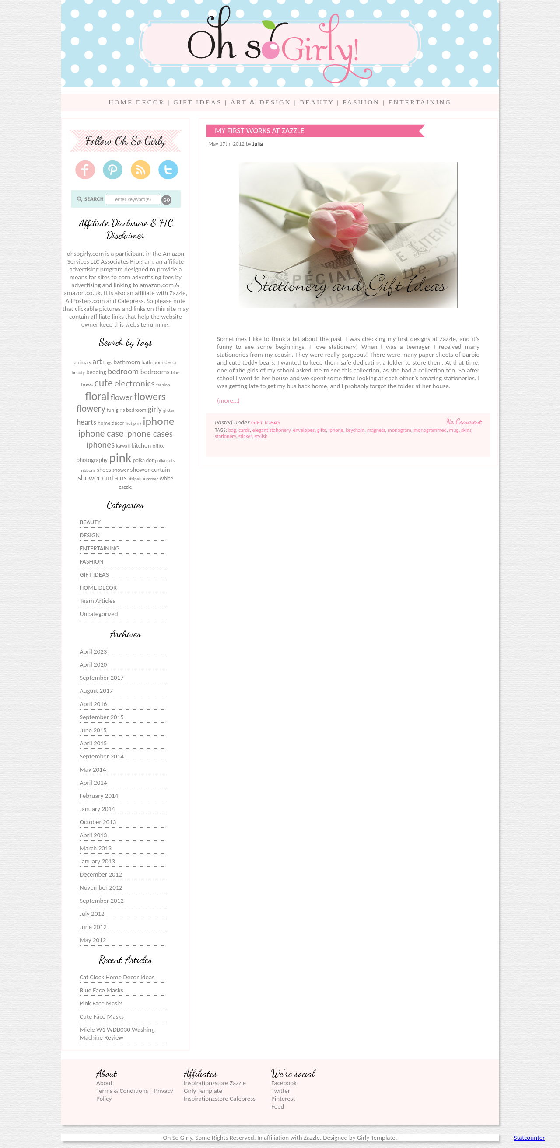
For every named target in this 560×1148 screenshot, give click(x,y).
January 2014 (97, 809)
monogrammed (430, 430)
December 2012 (101, 874)
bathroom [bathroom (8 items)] (126, 362)
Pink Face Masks (101, 1003)
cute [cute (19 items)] (103, 382)
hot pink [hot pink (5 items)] (133, 423)
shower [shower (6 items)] (120, 469)
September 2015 (102, 717)
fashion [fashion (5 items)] (163, 385)
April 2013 (93, 835)
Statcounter (529, 1137)
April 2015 (93, 743)
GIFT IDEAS (197, 102)
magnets (376, 430)
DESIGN (90, 535)
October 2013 (98, 822)
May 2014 (93, 769)
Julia (257, 143)
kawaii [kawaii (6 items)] (123, 445)
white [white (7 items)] (166, 478)
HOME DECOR (136, 102)
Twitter (280, 1091)
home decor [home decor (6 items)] (111, 423)
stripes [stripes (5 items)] (134, 479)
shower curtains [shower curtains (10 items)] (102, 478)
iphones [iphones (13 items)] (100, 444)
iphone (336, 430)
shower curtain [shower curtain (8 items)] (150, 469)
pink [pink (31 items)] (120, 458)
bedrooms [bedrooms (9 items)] (155, 371)
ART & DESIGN (261, 102)
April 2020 (93, 664)
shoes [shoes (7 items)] (104, 469)
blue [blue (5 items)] (175, 373)
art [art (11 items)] (97, 361)
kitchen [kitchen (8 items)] (141, 445)
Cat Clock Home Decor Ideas (117, 977)
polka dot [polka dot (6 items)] (143, 460)
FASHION (361, 102)
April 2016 (93, 704)
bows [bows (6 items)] (87, 384)
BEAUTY (317, 102)
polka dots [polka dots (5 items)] (165, 460)
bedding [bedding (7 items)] (96, 372)
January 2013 (97, 861)
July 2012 (92, 914)
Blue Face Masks (101, 990)
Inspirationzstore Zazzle (215, 1083)
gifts (321, 430)
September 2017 (102, 678)
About (104, 1083)
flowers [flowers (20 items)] (150, 396)
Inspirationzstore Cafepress (220, 1099)
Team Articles (97, 601)
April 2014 (93, 782)
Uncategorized (99, 614)
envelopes (304, 430)
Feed (277, 1106)
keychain (355, 430)
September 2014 (102, 756)
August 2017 (96, 691)
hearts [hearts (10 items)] (86, 422)
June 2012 (93, 927)
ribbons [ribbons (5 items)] (88, 470)
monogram (399, 430)
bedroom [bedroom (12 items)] (123, 371)
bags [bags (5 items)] (107, 362)
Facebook (284, 1083)
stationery (225, 436)
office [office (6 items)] (159, 445)
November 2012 (101, 887)
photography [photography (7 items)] (92, 460)
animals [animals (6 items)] (82, 362)
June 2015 (93, 730)
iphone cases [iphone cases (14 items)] (149, 433)
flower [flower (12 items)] (122, 397)
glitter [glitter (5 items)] (169, 410)
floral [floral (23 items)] (97, 396)
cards (244, 430)
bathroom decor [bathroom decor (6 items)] (159, 362)
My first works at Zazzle (259, 131)
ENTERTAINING (420, 102)
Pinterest (283, 1099)
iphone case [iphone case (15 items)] (101, 433)
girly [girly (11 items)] (155, 409)
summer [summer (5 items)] (150, 479)
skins (466, 430)
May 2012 (93, 940)
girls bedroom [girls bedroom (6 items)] (131, 410)
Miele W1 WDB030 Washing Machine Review (117, 1033)
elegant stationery (271, 430)
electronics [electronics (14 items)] (134, 383)
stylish (261, 436)
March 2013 (96, 848)
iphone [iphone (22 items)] (159, 421)
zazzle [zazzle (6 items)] (125, 487)
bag (232, 430)
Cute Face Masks (102, 1016)
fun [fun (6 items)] (110, 410)
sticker (245, 436)
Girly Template (203, 1091)
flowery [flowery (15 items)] (91, 408)
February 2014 (99, 796)
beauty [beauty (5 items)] (78, 373)
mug (454, 430)
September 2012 (102, 900)
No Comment (464, 421)
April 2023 (93, 651)
